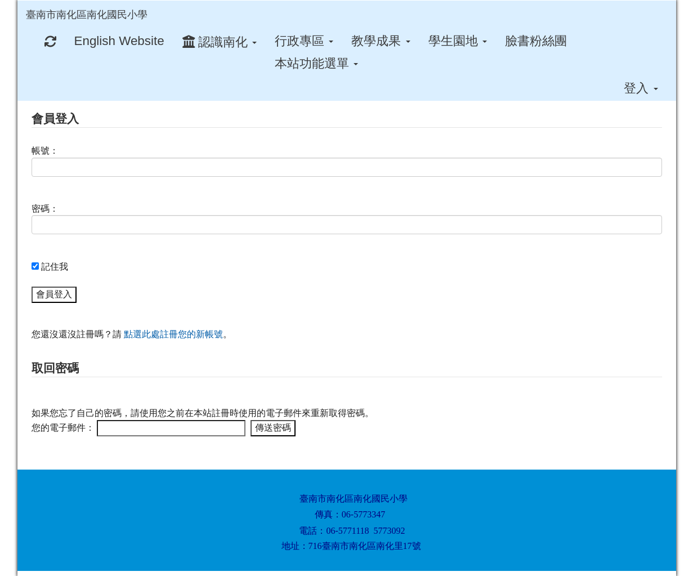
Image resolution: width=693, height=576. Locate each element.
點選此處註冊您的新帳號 (173, 334)
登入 (641, 88)
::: (158, 4)
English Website (119, 41)
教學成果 (380, 41)
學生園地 (457, 41)
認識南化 (219, 42)
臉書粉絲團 (536, 41)
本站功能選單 (316, 63)
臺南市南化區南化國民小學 (86, 14)
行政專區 (304, 41)
